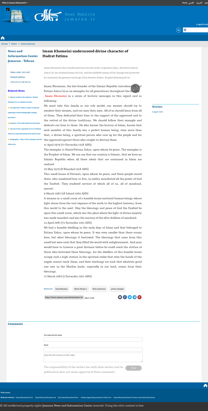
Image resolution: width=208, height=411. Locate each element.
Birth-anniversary (99, 289)
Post (133, 368)
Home (4, 44)
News (14, 44)
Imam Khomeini (55, 96)
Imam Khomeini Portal (24, 397)
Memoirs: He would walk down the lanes (25, 123)
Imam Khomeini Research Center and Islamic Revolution (134, 397)
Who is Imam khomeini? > (15, 3)
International (28, 44)
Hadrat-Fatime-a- (80, 289)
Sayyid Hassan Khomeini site (45, 397)
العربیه (199, 3)
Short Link (89, 298)
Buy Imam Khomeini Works (68, 397)
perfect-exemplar (117, 289)
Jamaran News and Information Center (68, 405)
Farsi (184, 3)
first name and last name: (53, 335)
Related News (16, 91)
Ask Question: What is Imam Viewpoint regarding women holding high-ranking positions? (23, 112)
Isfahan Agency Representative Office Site (96, 397)
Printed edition (17, 77)
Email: (46, 345)
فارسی (191, 3)
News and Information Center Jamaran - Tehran (23, 56)
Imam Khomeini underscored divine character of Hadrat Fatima (85, 53)
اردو (206, 3)
